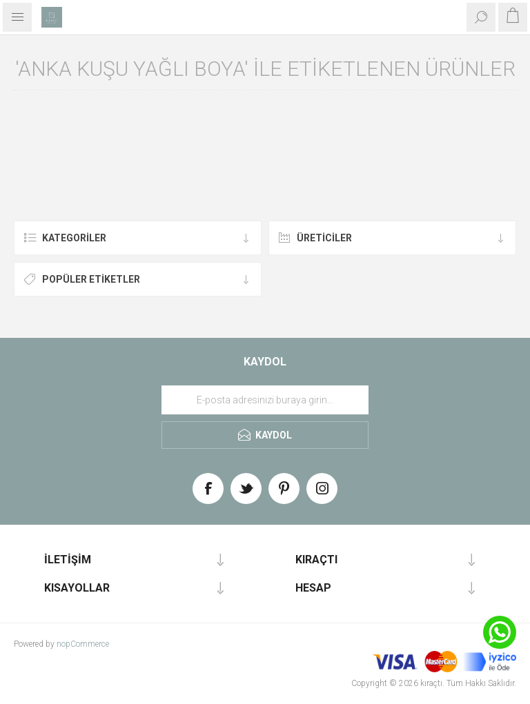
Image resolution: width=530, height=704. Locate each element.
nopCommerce (83, 644)
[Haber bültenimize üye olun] (265, 399)
